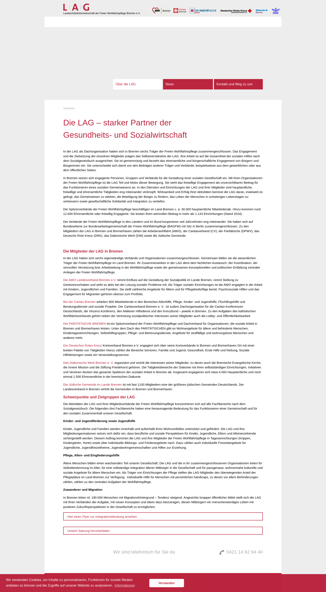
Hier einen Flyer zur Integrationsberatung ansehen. (102, 516)
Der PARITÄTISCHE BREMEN (85, 323)
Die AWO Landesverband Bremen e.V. (90, 280)
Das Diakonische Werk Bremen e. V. (88, 362)
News (169, 84)
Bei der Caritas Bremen (79, 301)
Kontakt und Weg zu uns (234, 84)
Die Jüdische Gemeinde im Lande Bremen (92, 384)
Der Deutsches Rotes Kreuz (82, 345)
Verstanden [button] (166, 583)
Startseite (69, 108)
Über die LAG (126, 84)
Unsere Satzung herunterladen (88, 531)
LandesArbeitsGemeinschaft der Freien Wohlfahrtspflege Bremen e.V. (101, 13)
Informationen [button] (125, 585)
